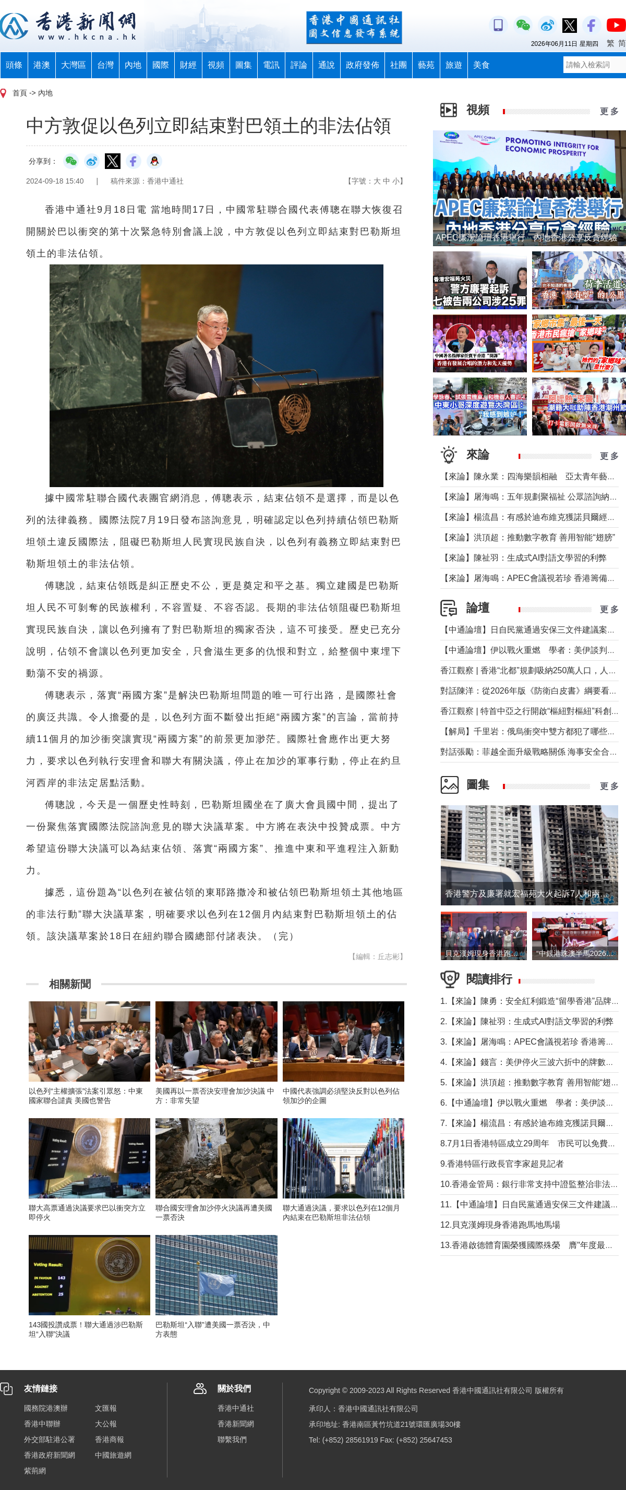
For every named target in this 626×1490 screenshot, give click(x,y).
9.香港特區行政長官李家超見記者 (502, 1163)
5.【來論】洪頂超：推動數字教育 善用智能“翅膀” (531, 1082)
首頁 (20, 93)
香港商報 (109, 1439)
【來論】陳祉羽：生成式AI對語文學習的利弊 (523, 557)
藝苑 (426, 64)
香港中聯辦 (42, 1424)
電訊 (271, 64)
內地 (133, 64)
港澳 (41, 64)
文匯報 (106, 1408)
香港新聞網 (236, 1424)
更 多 (609, 111)
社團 (398, 64)
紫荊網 (35, 1471)
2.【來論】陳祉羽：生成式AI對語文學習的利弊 (526, 1021)
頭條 (14, 64)
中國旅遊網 (113, 1455)
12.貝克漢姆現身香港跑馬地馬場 (500, 1224)
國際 (160, 64)
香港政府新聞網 (49, 1455)
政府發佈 (362, 64)
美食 (481, 64)
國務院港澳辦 (46, 1408)
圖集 (243, 64)
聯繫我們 (232, 1439)
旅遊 (454, 64)
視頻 (216, 64)
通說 (326, 64)
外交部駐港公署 (49, 1439)
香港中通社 (236, 1408)
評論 (299, 64)
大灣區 (73, 64)
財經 (188, 64)
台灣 (105, 64)
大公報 (106, 1424)
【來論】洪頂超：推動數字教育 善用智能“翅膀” (527, 537)
